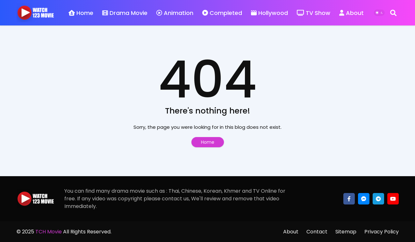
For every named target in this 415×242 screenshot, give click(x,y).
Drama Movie (124, 13)
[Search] (393, 12)
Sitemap (345, 231)
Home (80, 13)
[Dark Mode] (379, 13)
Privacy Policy (381, 231)
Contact (316, 231)
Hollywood (269, 13)
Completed (222, 13)
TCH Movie (48, 231)
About (351, 13)
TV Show (313, 13)
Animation (174, 13)
